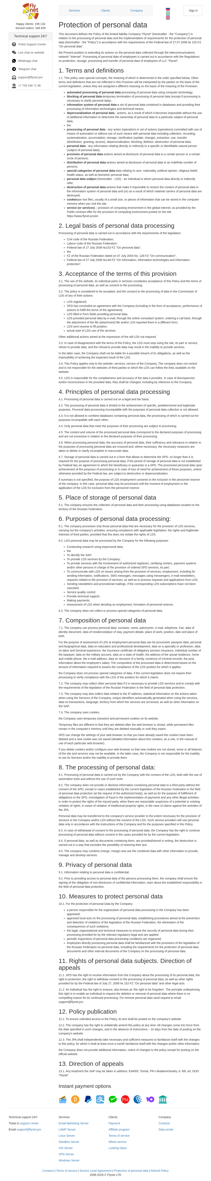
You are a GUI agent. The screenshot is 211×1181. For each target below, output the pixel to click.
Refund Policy (160, 1170)
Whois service (118, 1141)
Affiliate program (119, 1129)
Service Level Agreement (96, 1170)
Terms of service (119, 1135)
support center (29, 1123)
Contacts (164, 1123)
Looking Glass (118, 1148)
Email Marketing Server (74, 1123)
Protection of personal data (131, 1170)
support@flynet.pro (29, 1129)
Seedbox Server (69, 1141)
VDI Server (66, 1148)
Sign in (193, 10)
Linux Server (67, 1135)
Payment (114, 1123)
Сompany (136, 10)
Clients (105, 10)
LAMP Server (67, 1129)
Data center (166, 1129)
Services (74, 10)
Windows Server (69, 1160)
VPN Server (66, 1154)
